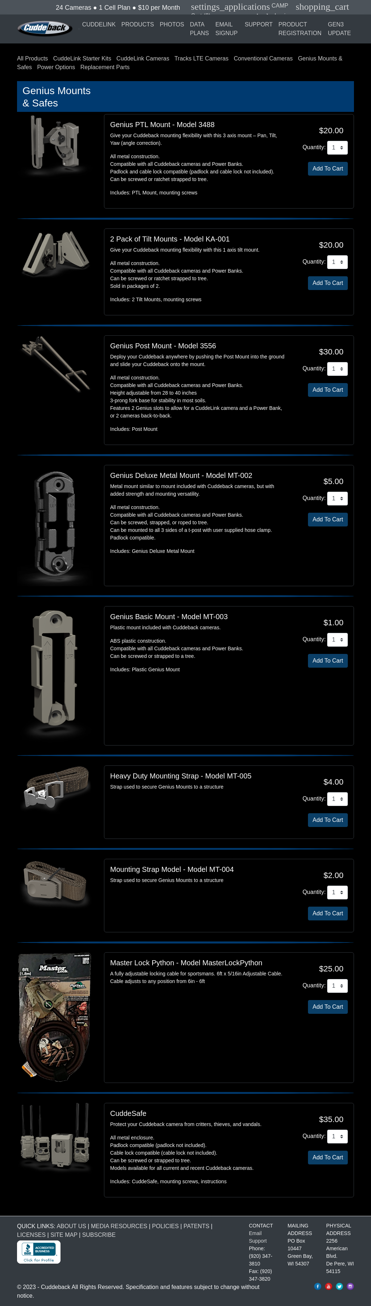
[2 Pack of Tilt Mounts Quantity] (337, 262)
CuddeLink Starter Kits (82, 58)
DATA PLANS (199, 28)
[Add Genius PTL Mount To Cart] (328, 169)
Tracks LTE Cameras (201, 58)
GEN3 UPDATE (339, 28)
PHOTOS (172, 24)
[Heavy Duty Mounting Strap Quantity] (337, 799)
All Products (32, 58)
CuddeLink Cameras (142, 58)
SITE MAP (63, 1235)
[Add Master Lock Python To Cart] (328, 1007)
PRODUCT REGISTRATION (299, 28)
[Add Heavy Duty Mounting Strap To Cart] (328, 820)
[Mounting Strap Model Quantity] (337, 892)
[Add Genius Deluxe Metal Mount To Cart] (328, 519)
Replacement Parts (105, 67)
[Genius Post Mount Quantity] (337, 369)
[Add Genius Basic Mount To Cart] (328, 661)
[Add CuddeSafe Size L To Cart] (328, 1157)
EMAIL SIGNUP (226, 28)
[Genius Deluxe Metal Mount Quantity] (337, 498)
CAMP (239, 6)
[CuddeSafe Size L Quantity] (337, 1136)
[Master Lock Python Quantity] (337, 986)
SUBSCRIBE (99, 1235)
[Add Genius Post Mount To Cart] (328, 390)
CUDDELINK (99, 24)
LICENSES (31, 1235)
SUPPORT (258, 24)
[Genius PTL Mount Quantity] (337, 148)
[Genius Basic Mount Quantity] (337, 640)
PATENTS (196, 1226)
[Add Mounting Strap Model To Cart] (328, 913)
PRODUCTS (137, 24)
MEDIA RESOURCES (119, 1226)
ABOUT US (71, 1226)
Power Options (56, 67)
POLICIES (165, 1226)
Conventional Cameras (263, 58)
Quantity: (314, 147)
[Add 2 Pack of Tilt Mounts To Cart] (328, 283)
